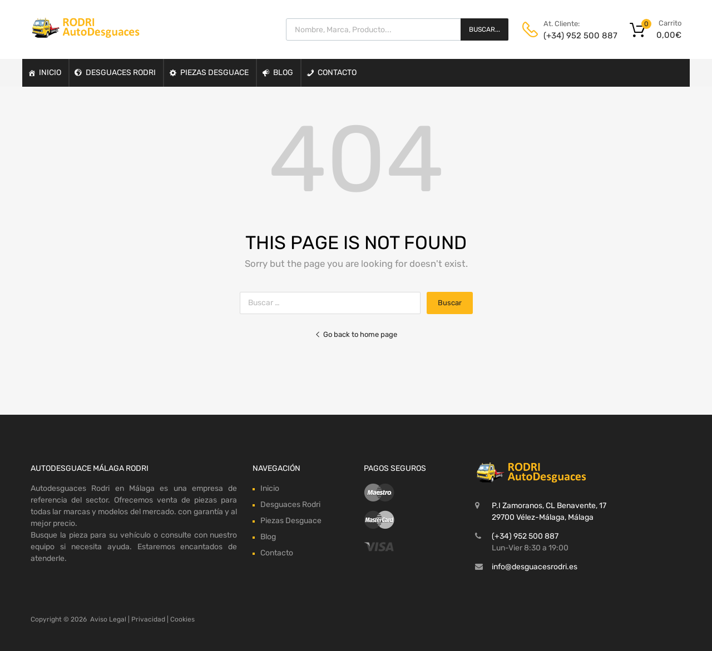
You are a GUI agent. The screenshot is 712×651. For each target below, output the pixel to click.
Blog (283, 72)
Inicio (50, 72)
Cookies (182, 619)
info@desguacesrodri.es (534, 567)
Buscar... (484, 29)
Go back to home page (356, 334)
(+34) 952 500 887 (570, 36)
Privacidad (148, 619)
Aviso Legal (108, 619)
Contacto (337, 72)
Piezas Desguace (214, 72)
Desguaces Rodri (121, 72)
